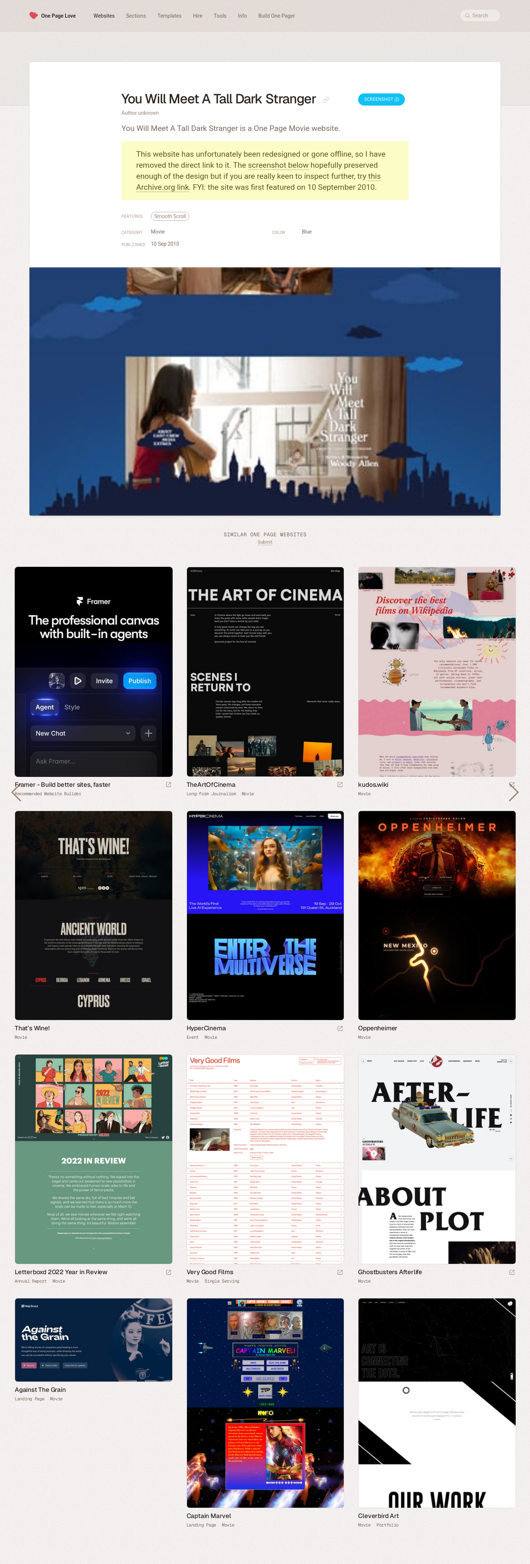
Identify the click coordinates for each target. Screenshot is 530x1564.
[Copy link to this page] (326, 100)
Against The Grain (40, 1390)
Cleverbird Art (378, 1516)
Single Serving (222, 1281)
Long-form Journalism (211, 794)
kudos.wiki (373, 785)
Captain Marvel (209, 1516)
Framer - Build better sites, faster (63, 785)
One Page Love (58, 16)
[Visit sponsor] (168, 785)
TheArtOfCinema (211, 785)
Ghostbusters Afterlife (390, 1272)
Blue (307, 232)
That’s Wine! (32, 1028)
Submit (265, 542)
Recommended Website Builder (48, 794)
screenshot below (278, 165)
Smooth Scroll (170, 216)
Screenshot (381, 99)
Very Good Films (210, 1272)
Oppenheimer (378, 1028)
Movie (158, 232)
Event (193, 1037)
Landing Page (29, 1399)
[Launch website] (340, 785)
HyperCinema (206, 1028)
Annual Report (31, 1281)
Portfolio (388, 1525)
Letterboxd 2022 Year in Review (61, 1272)
